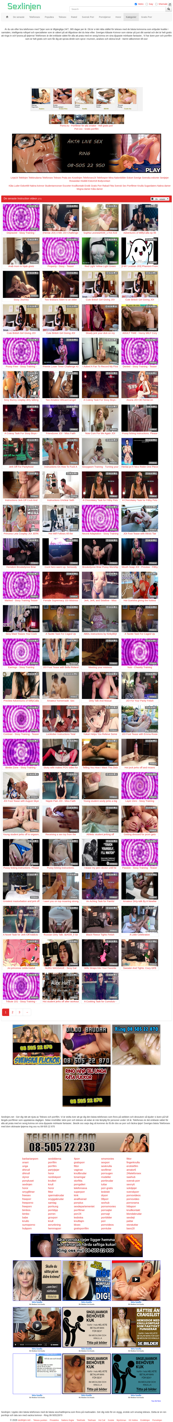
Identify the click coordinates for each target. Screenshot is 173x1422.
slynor (25, 1177)
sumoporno (28, 1224)
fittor (129, 1158)
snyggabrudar (56, 1199)
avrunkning (54, 1224)
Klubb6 (84, 181)
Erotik (87, 185)
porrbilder (106, 1217)
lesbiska (78, 1217)
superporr (79, 1191)
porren (51, 1213)
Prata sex (66, 177)
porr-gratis (107, 1188)
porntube (106, 1228)
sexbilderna (54, 1158)
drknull (26, 1169)
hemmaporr (54, 1228)
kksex (77, 1224)
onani (25, 1162)
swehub (131, 1177)
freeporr (26, 1199)
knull (50, 1184)
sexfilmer (106, 1169)
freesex (26, 1195)
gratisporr (79, 1162)
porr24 (77, 1213)
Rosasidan (74, 181)
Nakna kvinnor (37, 185)
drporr (104, 1195)
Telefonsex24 (89, 177)
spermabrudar (56, 1195)
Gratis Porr (96, 185)
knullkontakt (133, 1210)
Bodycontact (104, 181)
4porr (77, 1158)
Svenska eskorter (150, 177)
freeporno (27, 1202)
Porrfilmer (132, 185)
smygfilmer (28, 1191)
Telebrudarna (35, 177)
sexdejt (131, 1217)
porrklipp (53, 1210)
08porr (105, 1199)
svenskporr (133, 1191)
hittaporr (131, 1206)
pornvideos (107, 1224)
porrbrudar (107, 1180)
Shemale (163, 4)
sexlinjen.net (24, 1420)
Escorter (67, 185)
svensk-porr (133, 1180)
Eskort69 (24, 185)
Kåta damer (97, 189)
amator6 (131, 1169)
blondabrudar (134, 1213)
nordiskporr (54, 1177)
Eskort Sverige (134, 177)
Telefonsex (47, 177)
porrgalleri (79, 1184)
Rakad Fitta (108, 185)
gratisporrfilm (81, 1228)
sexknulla (106, 1166)
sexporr (105, 1162)
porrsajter (106, 1210)
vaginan (78, 1169)
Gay (151, 4)
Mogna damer (83, 189)
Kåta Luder (14, 185)
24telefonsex (134, 1173)
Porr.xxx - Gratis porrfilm (86, 129)
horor (51, 1173)
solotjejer (132, 1188)
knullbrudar (80, 1173)
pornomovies (108, 1206)
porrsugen (107, 1173)
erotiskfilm (132, 1166)
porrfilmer (79, 1210)
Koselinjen (77, 177)
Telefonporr (102, 177)
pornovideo (133, 1199)
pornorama (133, 1202)
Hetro (140, 4)
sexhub (105, 1202)
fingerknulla (133, 1162)
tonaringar (79, 1177)
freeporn (27, 1206)
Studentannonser (53, 185)
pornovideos (134, 1195)
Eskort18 (92, 181)
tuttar (104, 1184)
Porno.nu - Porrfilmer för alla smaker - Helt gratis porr (86, 125)
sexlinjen (27, 1184)
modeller (106, 1177)
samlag (52, 1202)
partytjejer (53, 1169)
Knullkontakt (78, 185)
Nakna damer (164, 185)
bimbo (25, 1213)
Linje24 (14, 177)
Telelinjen (23, 177)
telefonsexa (80, 1188)
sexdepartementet (84, 1206)
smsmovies (107, 1158)
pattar (130, 1221)
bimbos (26, 1210)
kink (76, 1195)
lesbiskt (105, 1191)
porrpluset (28, 1180)
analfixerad (80, 1199)
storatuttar (132, 1224)
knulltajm (79, 1221)
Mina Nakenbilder (117, 177)
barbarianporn (30, 1158)
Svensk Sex (120, 185)
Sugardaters (150, 185)
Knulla (140, 185)
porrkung (53, 1206)
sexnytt (131, 1184)
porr (103, 1221)
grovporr (53, 1217)
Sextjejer (164, 177)
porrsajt (105, 1213)
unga (25, 1166)
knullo (25, 1221)
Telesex (57, 177)
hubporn (27, 1228)
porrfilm (52, 1162)
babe (25, 1217)
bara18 (131, 1228)
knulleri (52, 1180)
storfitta (78, 1180)
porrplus (78, 1202)
